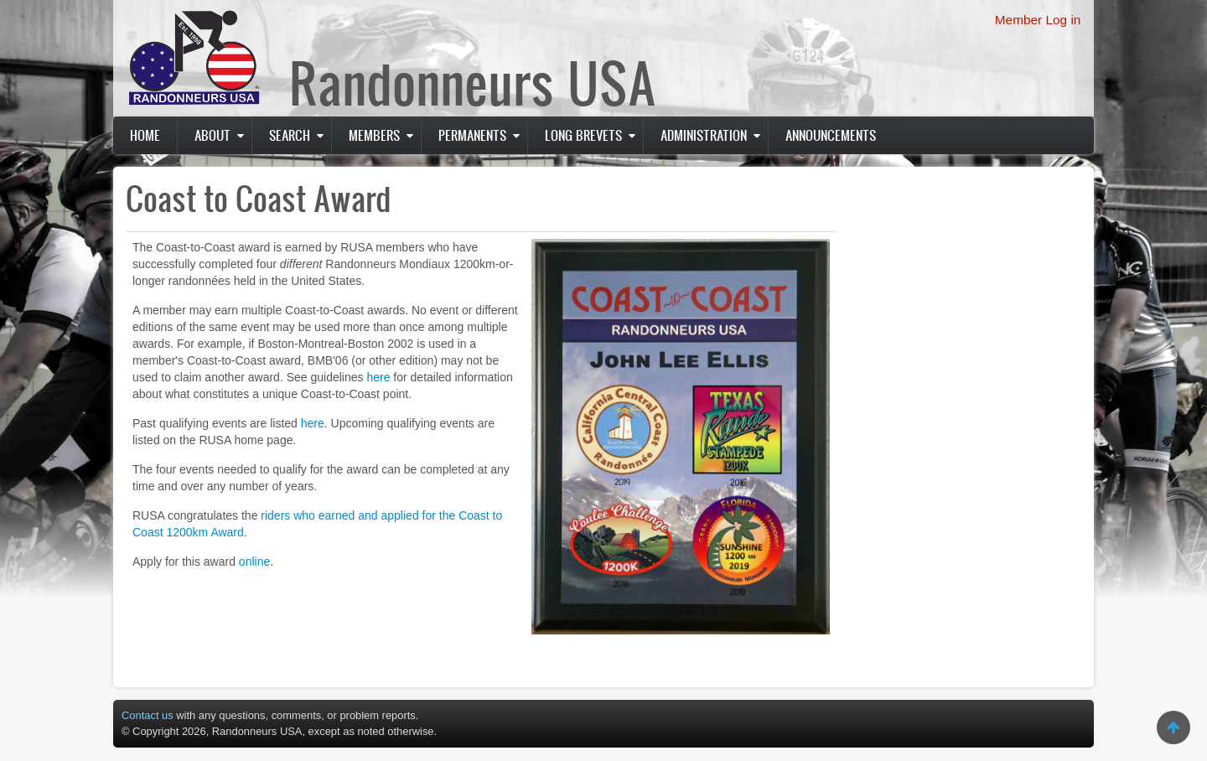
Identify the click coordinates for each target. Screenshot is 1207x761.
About (212, 135)
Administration (703, 135)
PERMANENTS (472, 135)
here (378, 377)
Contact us (148, 715)
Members (374, 135)
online (254, 561)
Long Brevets (583, 135)
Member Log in (1038, 20)
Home (145, 135)
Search (289, 135)
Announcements (830, 135)
